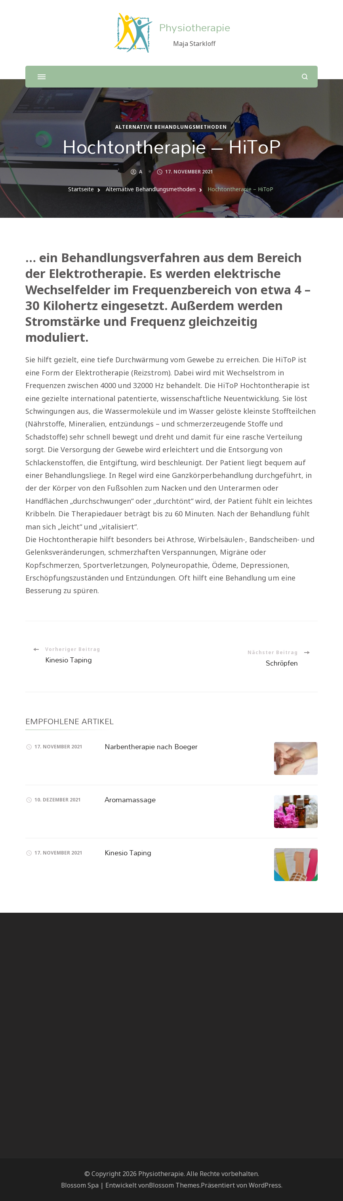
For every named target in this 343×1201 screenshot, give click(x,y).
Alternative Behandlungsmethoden (171, 127)
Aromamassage (130, 799)
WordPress (265, 1185)
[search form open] (305, 77)
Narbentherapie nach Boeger (151, 746)
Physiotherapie (194, 27)
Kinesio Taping (128, 852)
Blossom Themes (174, 1185)
